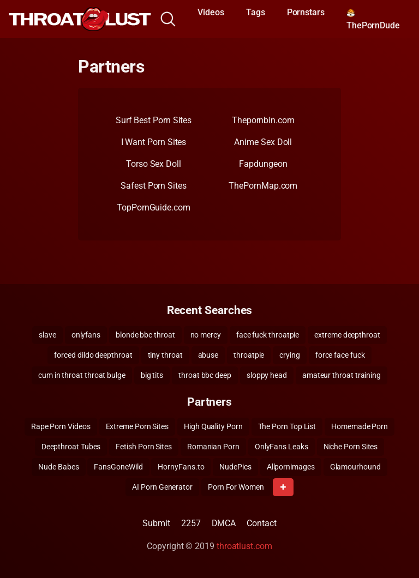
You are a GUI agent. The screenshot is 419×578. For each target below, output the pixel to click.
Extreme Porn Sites (137, 426)
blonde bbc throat (145, 334)
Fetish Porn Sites (144, 446)
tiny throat (165, 355)
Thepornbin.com (263, 120)
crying (289, 355)
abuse (208, 355)
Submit (156, 523)
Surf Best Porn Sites (153, 120)
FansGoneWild (118, 466)
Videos (210, 12)
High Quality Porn (213, 426)
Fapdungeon (263, 164)
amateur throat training (341, 375)
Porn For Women (236, 487)
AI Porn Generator (162, 487)
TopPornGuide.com (153, 207)
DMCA (224, 523)
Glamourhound (355, 466)
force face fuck (340, 355)
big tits (152, 375)
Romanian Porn (213, 446)
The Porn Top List (287, 426)
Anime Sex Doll (263, 142)
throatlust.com (244, 546)
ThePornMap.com (263, 185)
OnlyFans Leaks (281, 446)
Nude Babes (58, 466)
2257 (191, 523)
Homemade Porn (359, 426)
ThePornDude (373, 20)
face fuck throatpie (267, 334)
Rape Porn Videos (61, 426)
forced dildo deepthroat (93, 355)
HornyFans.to (181, 466)
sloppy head (267, 375)
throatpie (249, 355)
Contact (261, 523)
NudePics (235, 466)
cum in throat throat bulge (81, 375)
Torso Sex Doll (153, 164)
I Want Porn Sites (154, 142)
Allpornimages (291, 466)
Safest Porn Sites (154, 185)
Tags (255, 12)
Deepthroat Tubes (71, 446)
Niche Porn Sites (351, 446)
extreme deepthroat (347, 334)
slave (47, 334)
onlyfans (85, 334)
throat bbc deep (204, 375)
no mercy (205, 334)
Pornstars (306, 12)
